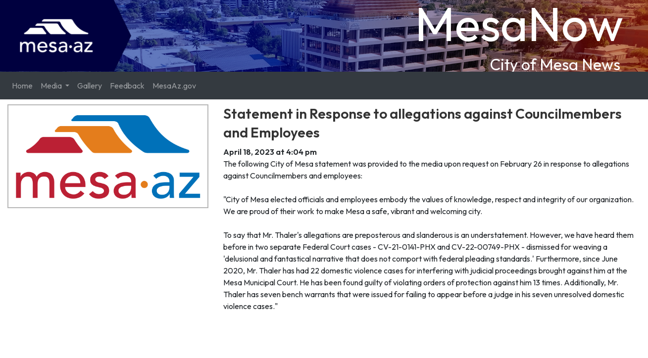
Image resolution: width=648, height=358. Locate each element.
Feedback (127, 85)
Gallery (89, 85)
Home (22, 85)
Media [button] (52, 85)
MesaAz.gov (174, 85)
